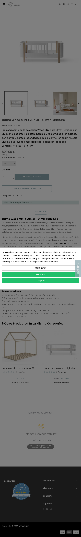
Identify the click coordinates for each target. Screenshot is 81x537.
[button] (78, 268)
